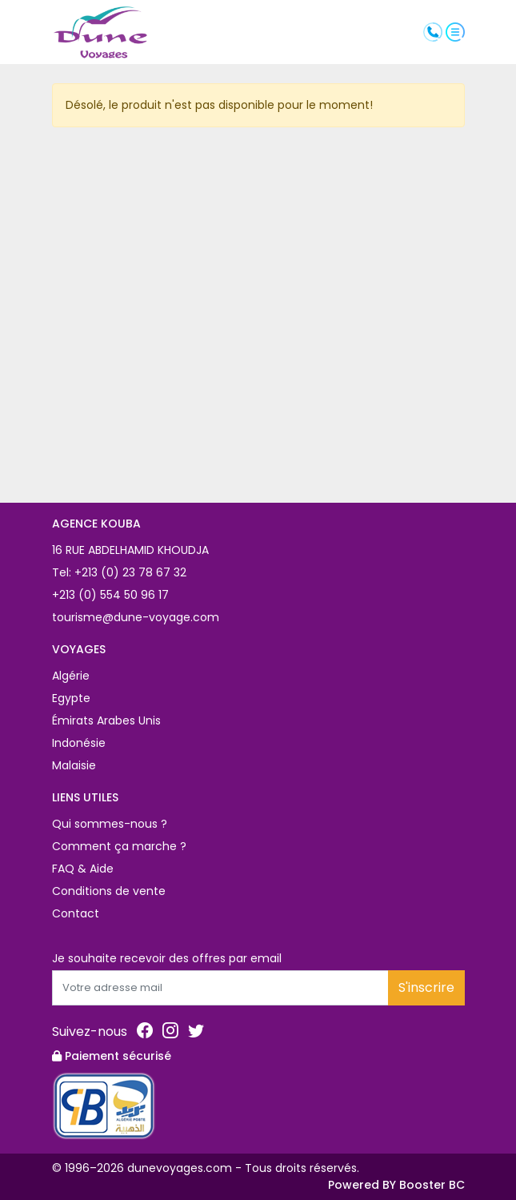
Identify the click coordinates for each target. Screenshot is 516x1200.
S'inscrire (426, 987)
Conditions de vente (109, 891)
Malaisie (74, 765)
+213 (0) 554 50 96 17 (110, 595)
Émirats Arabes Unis (106, 720)
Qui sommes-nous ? (109, 824)
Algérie (71, 676)
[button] (455, 31)
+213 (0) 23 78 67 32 (128, 572)
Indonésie (79, 743)
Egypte (71, 698)
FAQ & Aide (83, 869)
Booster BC (432, 1185)
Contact (75, 913)
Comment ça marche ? (119, 846)
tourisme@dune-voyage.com (135, 617)
